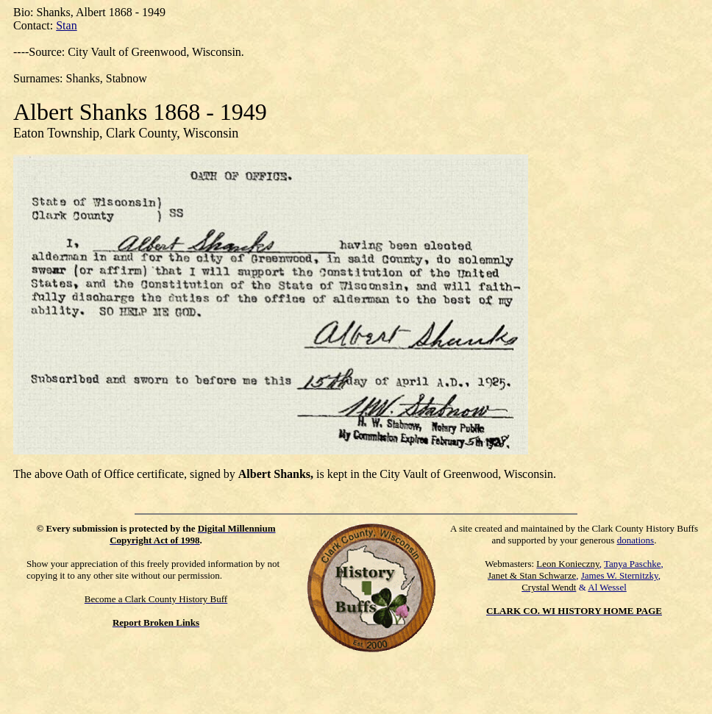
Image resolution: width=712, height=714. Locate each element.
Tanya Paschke (632, 563)
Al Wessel (607, 587)
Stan (66, 25)
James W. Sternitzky (619, 575)
